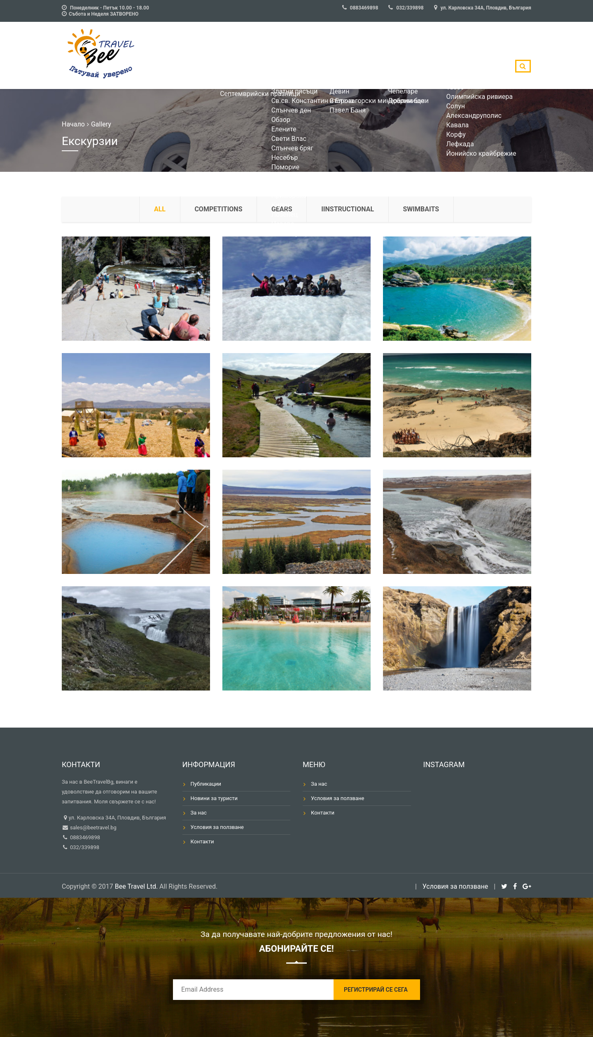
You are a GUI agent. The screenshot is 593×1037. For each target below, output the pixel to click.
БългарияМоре (239, 55)
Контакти (202, 841)
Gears (281, 209)
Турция (413, 55)
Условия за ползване (217, 827)
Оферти (197, 55)
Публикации (206, 784)
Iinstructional (348, 209)
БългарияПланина (331, 55)
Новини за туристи (214, 798)
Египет (486, 55)
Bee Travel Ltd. (136, 886)
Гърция (373, 55)
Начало (73, 124)
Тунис (450, 55)
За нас (199, 813)
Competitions (218, 209)
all (159, 209)
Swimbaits (422, 209)
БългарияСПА (285, 55)
